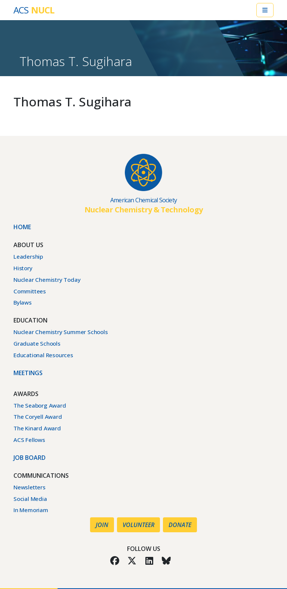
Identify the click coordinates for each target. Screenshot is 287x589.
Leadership (28, 256)
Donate (180, 525)
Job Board (29, 458)
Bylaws (22, 302)
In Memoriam (30, 510)
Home (22, 227)
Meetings (28, 373)
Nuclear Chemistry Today (46, 279)
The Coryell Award (37, 416)
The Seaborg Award (39, 405)
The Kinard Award (37, 428)
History (23, 268)
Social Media (30, 498)
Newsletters (29, 487)
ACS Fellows (29, 439)
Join (102, 525)
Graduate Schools (37, 343)
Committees (29, 291)
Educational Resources (43, 355)
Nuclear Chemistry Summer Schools (60, 332)
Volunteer (138, 525)
